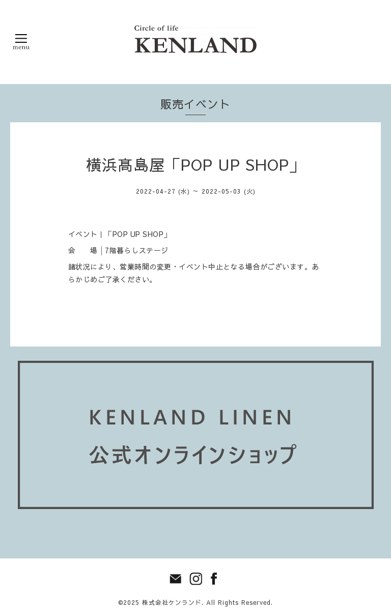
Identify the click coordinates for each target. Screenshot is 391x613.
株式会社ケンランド (172, 602)
